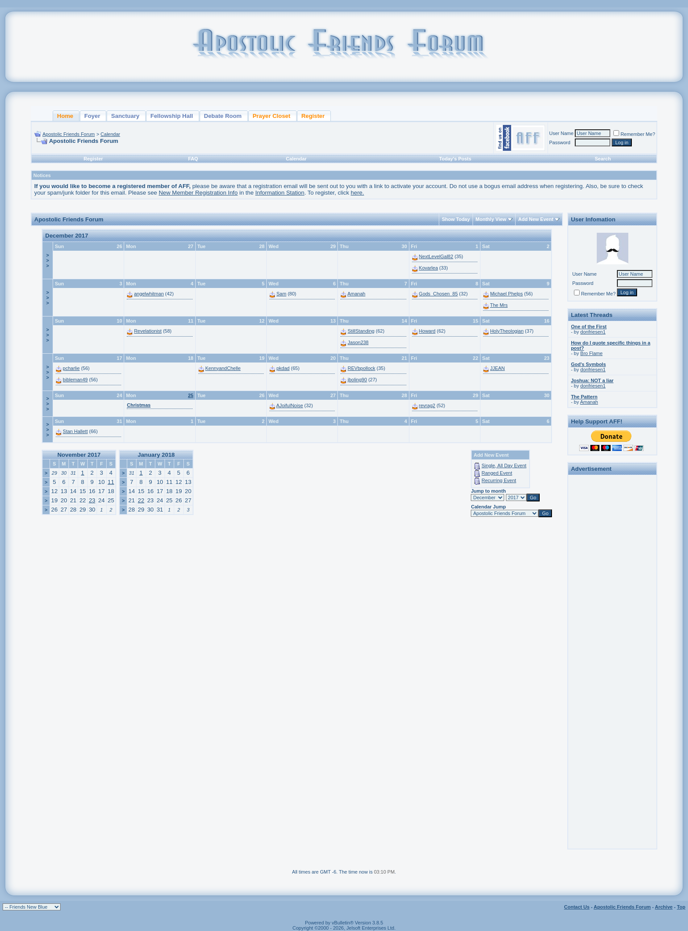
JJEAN (497, 368)
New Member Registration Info (198, 192)
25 (190, 395)
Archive (664, 907)
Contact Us (577, 907)
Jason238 (358, 342)
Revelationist (147, 331)
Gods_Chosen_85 (438, 293)
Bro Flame (591, 353)
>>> (47, 260)
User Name (561, 133)
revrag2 (427, 405)
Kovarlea (428, 267)
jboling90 (357, 379)
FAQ (193, 158)
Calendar (110, 134)
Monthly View (491, 219)
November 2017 (79, 454)
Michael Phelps (506, 293)
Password (559, 142)
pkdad (283, 368)
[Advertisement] (612, 609)
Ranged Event (497, 473)
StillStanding (361, 331)
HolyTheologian (506, 331)
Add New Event (535, 219)
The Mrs (499, 305)
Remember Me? (634, 134)
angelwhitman (149, 293)
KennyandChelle (223, 368)
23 (92, 500)
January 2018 (156, 454)
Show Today (456, 219)
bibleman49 (75, 379)
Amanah (357, 293)
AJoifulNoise (289, 405)
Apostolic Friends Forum (69, 134)
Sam (281, 293)
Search (603, 158)
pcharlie (71, 368)
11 (111, 482)
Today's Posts (455, 158)
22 (141, 500)
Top (681, 907)
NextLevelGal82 (436, 256)
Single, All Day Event (504, 465)
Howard (427, 331)
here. (357, 192)
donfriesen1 (593, 331)
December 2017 (66, 235)
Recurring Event (499, 480)
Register (93, 158)
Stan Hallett (75, 431)
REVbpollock (361, 368)
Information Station (280, 192)
